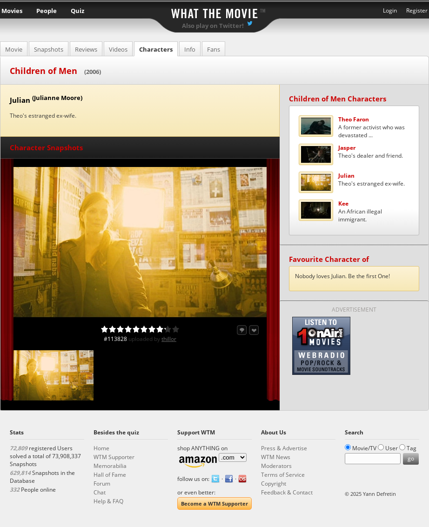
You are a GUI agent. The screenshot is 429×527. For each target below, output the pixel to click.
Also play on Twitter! (213, 25)
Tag (411, 448)
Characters (156, 49)
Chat (100, 492)
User (391, 448)
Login (390, 10)
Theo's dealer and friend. (370, 152)
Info (189, 49)
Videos (118, 49)
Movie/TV (364, 448)
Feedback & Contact (287, 492)
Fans (213, 49)
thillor (168, 339)
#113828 (115, 339)
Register (417, 10)
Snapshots (48, 49)
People (46, 11)
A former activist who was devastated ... (371, 127)
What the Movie (214, 12)
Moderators (276, 466)
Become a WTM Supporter (214, 503)
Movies (11, 11)
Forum (102, 483)
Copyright (273, 483)
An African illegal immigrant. (360, 211)
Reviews (86, 49)
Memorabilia (110, 466)
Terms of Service (283, 475)
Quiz (77, 11)
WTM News (275, 457)
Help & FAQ (108, 501)
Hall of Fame (110, 475)
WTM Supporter (114, 457)
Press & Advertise (284, 448)
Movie (13, 49)
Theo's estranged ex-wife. (371, 179)
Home (101, 448)
